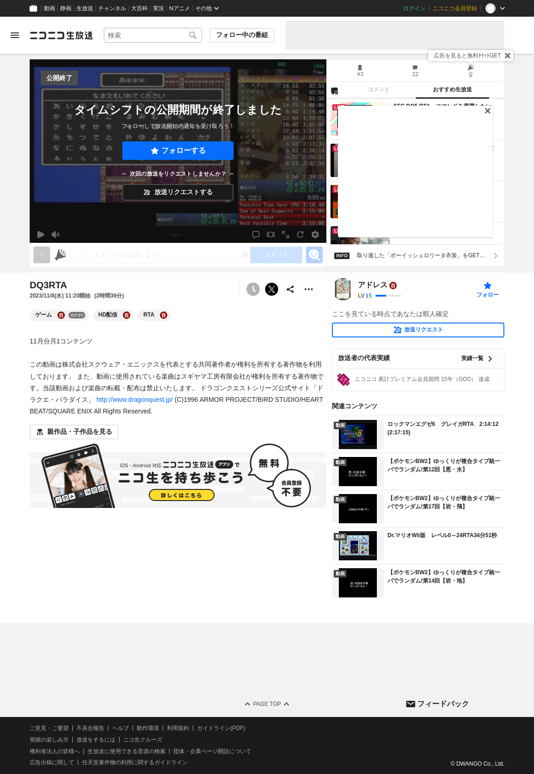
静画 (65, 8)
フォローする (183, 150)
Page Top (267, 704)
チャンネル (112, 8)
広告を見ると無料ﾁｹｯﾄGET (467, 55)
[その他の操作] (308, 289)
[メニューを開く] (15, 35)
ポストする (271, 289)
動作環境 (148, 728)
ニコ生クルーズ (142, 739)
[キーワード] (153, 35)
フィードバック (443, 704)
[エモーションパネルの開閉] (314, 255)
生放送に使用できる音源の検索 (126, 751)
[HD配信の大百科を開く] (126, 315)
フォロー (488, 295)
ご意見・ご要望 (49, 728)
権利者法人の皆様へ (55, 751)
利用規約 (178, 728)
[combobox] (153, 35)
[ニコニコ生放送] (61, 35)
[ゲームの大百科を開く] (61, 315)
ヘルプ (120, 728)
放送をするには (95, 739)
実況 (158, 8)
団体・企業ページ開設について (212, 751)
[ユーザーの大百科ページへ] (393, 285)
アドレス (373, 285)
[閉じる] (507, 55)
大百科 (139, 8)
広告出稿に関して (52, 762)
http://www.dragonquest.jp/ (134, 399)
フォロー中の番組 (242, 34)
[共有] (290, 289)
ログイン (414, 8)
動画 (49, 8)
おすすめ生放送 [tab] (452, 89)
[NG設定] (334, 90)
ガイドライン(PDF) (221, 728)
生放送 (84, 8)
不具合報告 (90, 728)
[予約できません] (253, 289)
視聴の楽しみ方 (49, 739)
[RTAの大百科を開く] (163, 315)
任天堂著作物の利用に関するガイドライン (135, 762)
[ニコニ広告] (60, 255)
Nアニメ (179, 8)
